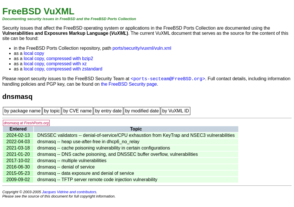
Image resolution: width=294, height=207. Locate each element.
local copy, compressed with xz (55, 63)
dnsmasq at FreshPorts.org (26, 123)
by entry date (108, 110)
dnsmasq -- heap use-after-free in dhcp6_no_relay (88, 141)
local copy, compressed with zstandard (63, 68)
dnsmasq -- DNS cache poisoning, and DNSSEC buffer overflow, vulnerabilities (117, 154)
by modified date (142, 110)
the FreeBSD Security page (129, 84)
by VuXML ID (175, 110)
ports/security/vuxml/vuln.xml (142, 48)
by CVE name (77, 110)
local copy (34, 53)
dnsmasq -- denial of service (66, 166)
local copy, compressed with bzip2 (58, 58)
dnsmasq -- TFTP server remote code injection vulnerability (97, 179)
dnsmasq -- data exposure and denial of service (85, 173)
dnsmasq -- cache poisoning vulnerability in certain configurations (103, 147)
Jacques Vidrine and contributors (69, 192)
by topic (52, 110)
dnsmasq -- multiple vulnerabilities (72, 160)
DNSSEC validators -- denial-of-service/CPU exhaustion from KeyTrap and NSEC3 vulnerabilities (136, 135)
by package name (22, 110)
